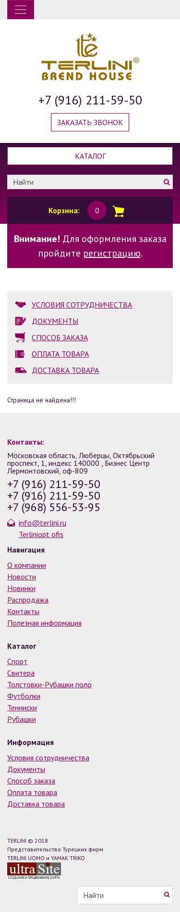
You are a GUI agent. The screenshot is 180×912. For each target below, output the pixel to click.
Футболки (23, 696)
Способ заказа (31, 780)
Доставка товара (36, 804)
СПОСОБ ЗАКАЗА (60, 337)
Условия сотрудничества (48, 757)
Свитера (21, 673)
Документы (26, 769)
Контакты (23, 611)
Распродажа (27, 599)
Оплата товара (32, 792)
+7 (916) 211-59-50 (90, 100)
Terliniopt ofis (41, 534)
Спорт (17, 661)
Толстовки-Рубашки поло (49, 684)
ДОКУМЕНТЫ (55, 321)
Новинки (21, 588)
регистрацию (112, 253)
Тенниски (22, 707)
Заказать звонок (90, 122)
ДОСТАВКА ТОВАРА (65, 370)
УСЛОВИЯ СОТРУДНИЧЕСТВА (82, 304)
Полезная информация (44, 623)
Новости (21, 576)
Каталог (90, 156)
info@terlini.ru (42, 522)
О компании (26, 565)
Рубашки (21, 719)
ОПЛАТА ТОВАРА (60, 354)
